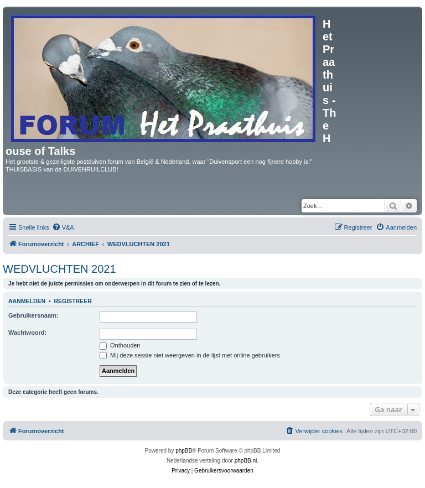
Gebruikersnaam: (33, 315)
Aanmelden (26, 301)
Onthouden (120, 345)
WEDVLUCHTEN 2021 (59, 269)
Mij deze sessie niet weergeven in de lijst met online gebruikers (190, 355)
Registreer (72, 301)
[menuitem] (63, 227)
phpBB (183, 451)
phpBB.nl (246, 461)
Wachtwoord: (27, 332)
